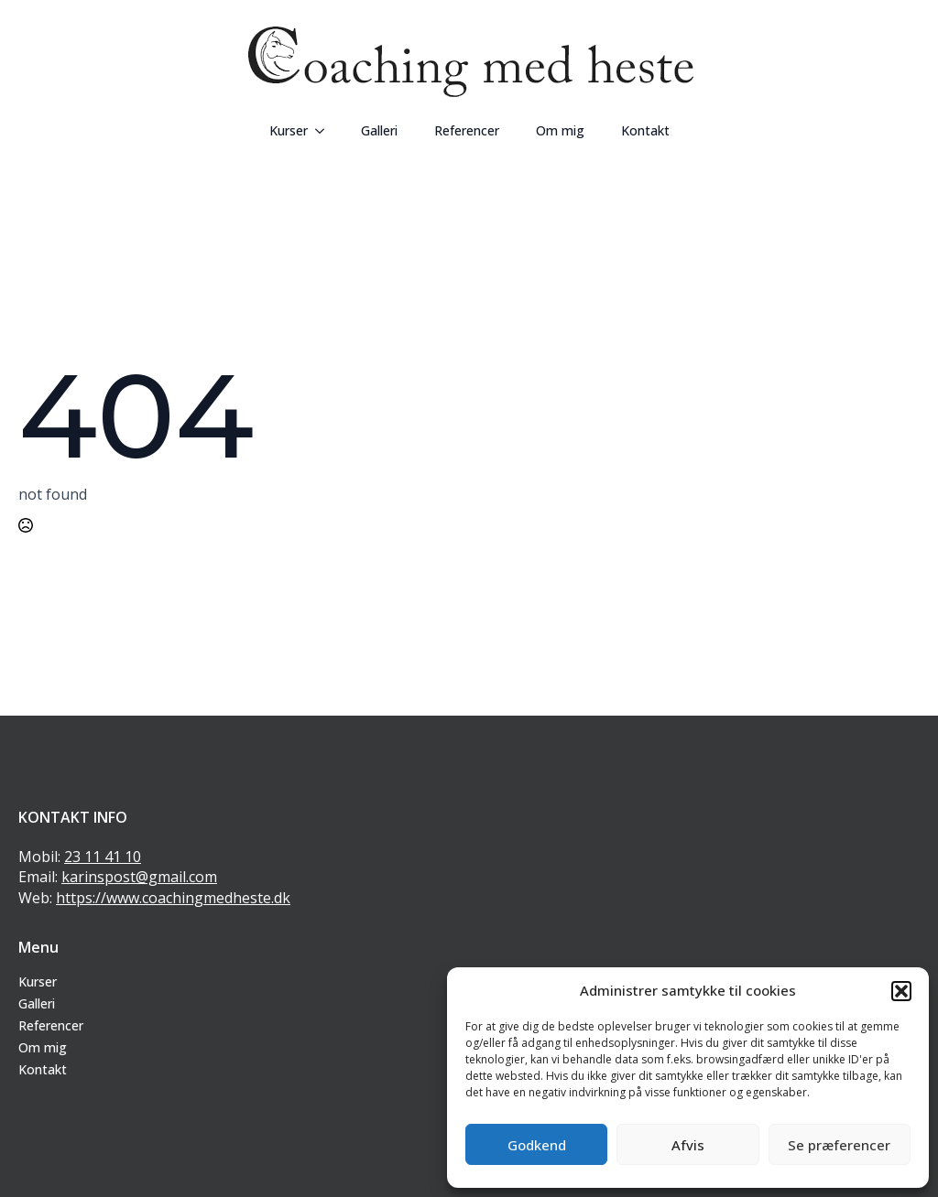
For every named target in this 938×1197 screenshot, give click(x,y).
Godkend (536, 1145)
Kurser (288, 130)
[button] (901, 991)
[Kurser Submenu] (325, 131)
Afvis (687, 1145)
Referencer (466, 130)
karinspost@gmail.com (139, 877)
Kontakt (645, 130)
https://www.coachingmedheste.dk (173, 898)
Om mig (560, 130)
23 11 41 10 (102, 857)
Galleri (379, 130)
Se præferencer (839, 1145)
